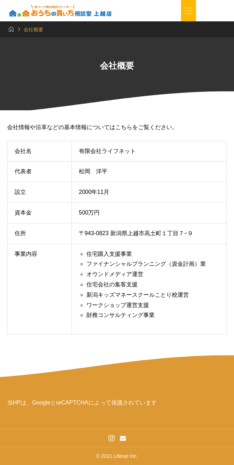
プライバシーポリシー (185, 403)
